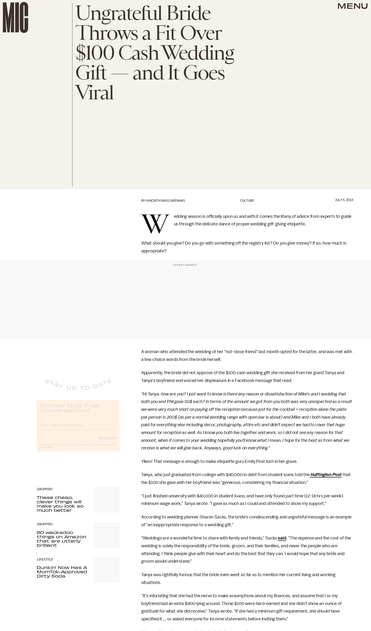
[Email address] (78, 428)
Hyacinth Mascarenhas (165, 200)
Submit (108, 441)
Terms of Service (103, 448)
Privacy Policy (46, 451)
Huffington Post (326, 474)
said (282, 538)
